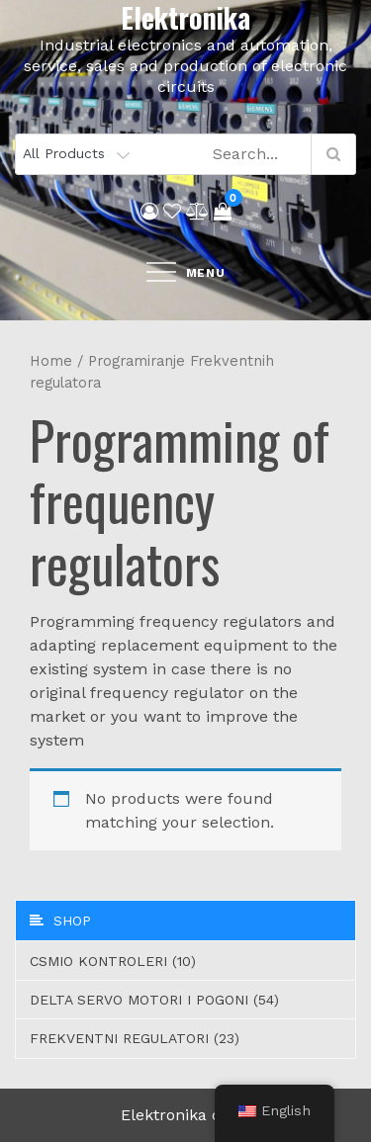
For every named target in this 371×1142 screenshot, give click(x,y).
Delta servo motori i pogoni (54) (154, 1000)
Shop (60, 920)
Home (51, 361)
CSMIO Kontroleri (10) (113, 961)
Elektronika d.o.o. (186, 1114)
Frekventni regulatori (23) (134, 1038)
